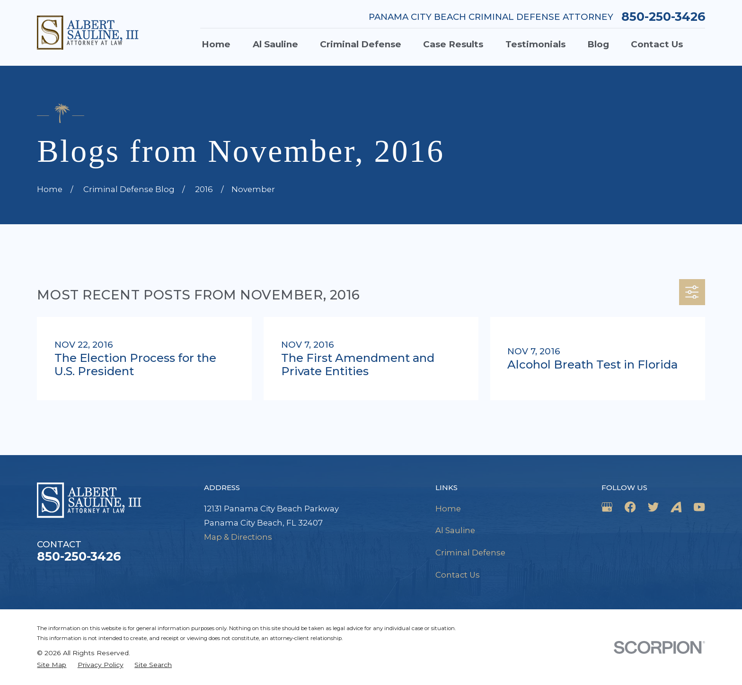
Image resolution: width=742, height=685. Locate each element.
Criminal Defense (470, 552)
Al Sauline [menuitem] (275, 44)
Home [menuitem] (216, 44)
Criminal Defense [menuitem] (360, 44)
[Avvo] (676, 506)
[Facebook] (630, 506)
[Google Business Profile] (606, 506)
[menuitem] (51, 665)
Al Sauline (455, 530)
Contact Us (457, 575)
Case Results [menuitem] (453, 44)
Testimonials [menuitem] (535, 44)
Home (448, 508)
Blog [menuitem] (598, 44)
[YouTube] (699, 506)
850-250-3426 (663, 17)
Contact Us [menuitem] (657, 44)
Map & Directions (238, 537)
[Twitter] (653, 506)
